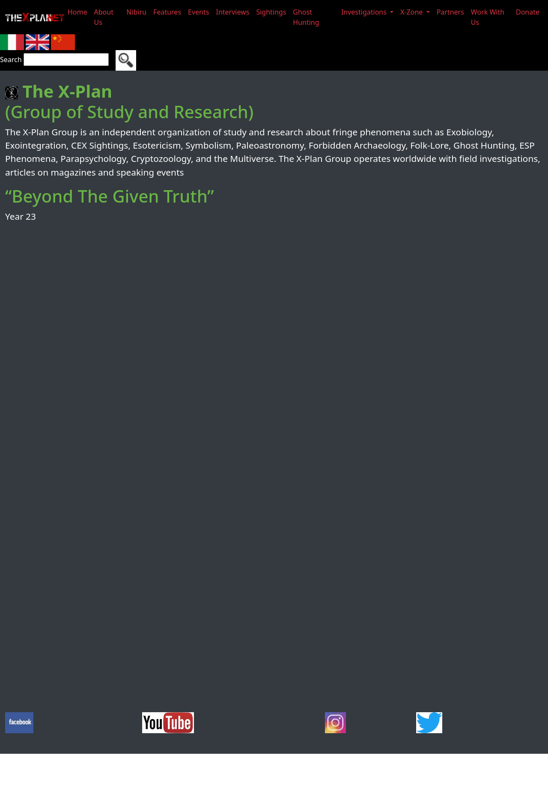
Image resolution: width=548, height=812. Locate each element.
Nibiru (136, 12)
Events (198, 12)
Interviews (232, 12)
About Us (103, 17)
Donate (527, 12)
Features (167, 12)
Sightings (271, 12)
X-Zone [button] (412, 12)
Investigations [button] (364, 12)
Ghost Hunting (306, 17)
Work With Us (487, 17)
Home (77, 12)
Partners (450, 12)
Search (11, 59)
